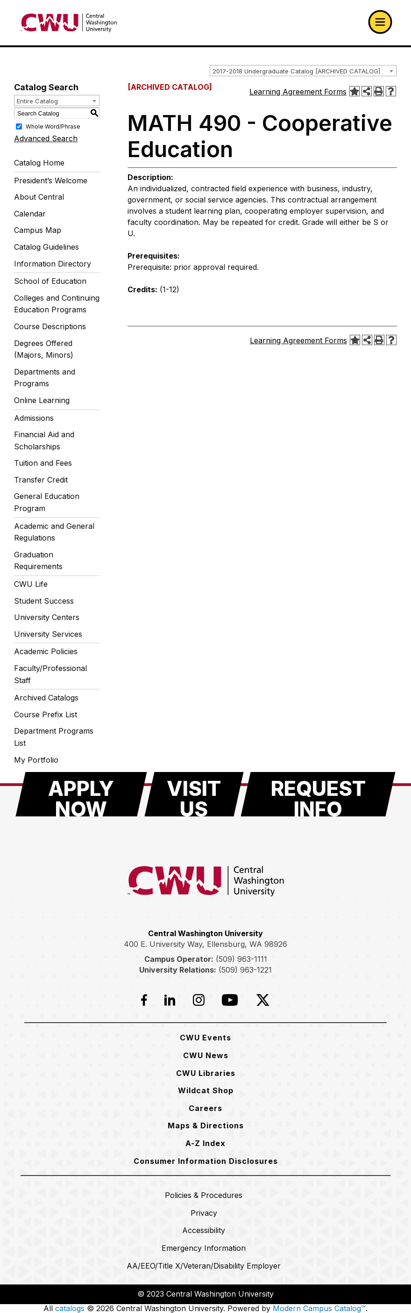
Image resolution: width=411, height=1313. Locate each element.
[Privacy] (204, 1213)
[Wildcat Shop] (206, 1090)
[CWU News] (205, 1055)
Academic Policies (46, 651)
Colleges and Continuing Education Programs (56, 304)
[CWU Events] (205, 1038)
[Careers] (205, 1108)
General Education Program (46, 502)
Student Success (44, 601)
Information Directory (52, 263)
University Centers (46, 617)
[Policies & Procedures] (203, 1195)
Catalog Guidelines (46, 247)
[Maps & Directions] (206, 1125)
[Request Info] (318, 794)
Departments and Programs (44, 378)
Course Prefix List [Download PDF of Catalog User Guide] (45, 714)
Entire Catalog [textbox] (37, 101)
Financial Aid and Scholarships (44, 440)
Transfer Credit (41, 479)
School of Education (50, 281)
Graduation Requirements (38, 560)
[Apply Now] (81, 794)
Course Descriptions (50, 326)
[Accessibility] (203, 1230)
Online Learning (42, 400)
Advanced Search (46, 138)
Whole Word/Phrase (53, 126)
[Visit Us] (194, 794)
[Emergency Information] (203, 1248)
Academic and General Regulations (54, 532)
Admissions (34, 418)
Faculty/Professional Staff (50, 674)
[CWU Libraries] (205, 1073)
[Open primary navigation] (380, 22)
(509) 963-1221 (245, 969)
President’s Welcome (50, 180)
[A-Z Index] (205, 1143)
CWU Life (31, 584)
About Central (39, 197)
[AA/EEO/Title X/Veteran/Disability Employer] (203, 1266)
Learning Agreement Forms (298, 91)
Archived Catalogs (46, 697)
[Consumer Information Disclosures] (206, 1161)
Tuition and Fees (43, 463)
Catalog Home (39, 162)
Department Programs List (53, 737)
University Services (48, 634)
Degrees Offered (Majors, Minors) (43, 349)
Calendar (30, 213)
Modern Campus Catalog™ (319, 1308)
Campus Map (37, 230)
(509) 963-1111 (241, 959)
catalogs (70, 1308)
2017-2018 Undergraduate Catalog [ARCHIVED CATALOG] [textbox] (296, 71)
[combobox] (303, 70)
